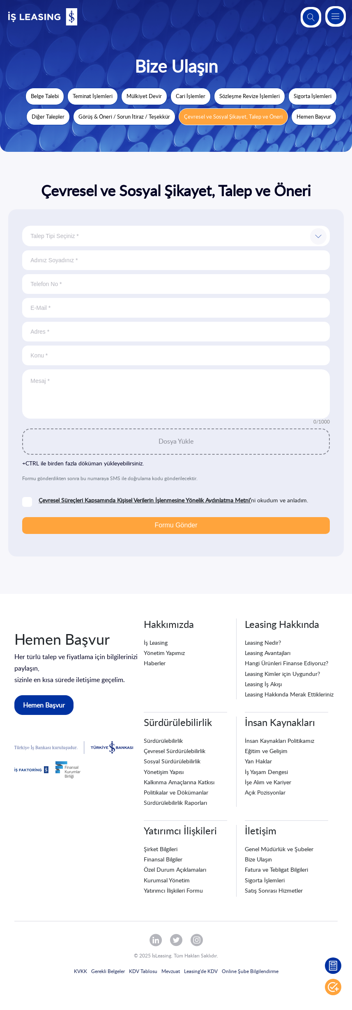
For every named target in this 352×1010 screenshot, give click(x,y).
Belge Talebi (45, 96)
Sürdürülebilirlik (163, 740)
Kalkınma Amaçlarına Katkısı (179, 782)
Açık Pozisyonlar (265, 792)
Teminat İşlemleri (93, 96)
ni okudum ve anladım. (173, 500)
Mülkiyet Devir (144, 96)
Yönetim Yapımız (164, 653)
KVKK (80, 971)
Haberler (155, 663)
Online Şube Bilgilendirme (250, 971)
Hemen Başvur (314, 116)
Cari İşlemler (190, 96)
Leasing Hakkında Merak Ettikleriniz (289, 694)
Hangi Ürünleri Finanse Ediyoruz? (286, 663)
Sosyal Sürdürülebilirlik (172, 761)
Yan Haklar (258, 761)
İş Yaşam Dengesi (266, 772)
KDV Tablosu (143, 971)
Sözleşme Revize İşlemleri (249, 96)
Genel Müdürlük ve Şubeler (279, 849)
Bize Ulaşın (258, 859)
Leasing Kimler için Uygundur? (282, 674)
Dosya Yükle (176, 441)
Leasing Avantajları (267, 653)
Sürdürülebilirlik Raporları (175, 802)
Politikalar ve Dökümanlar (176, 792)
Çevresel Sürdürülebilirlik (174, 751)
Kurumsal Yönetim (167, 880)
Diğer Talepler (48, 116)
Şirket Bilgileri (160, 849)
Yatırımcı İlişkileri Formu (173, 890)
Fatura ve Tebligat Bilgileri (276, 869)
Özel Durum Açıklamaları (175, 869)
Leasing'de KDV (201, 971)
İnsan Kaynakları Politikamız (279, 740)
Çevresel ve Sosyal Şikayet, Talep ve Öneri (233, 116)
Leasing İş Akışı (263, 684)
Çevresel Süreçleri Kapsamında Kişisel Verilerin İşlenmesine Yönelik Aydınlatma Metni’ (145, 500)
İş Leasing (156, 642)
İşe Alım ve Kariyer (268, 782)
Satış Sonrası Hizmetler (274, 890)
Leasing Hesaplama (333, 965)
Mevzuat (170, 971)
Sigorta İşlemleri (312, 96)
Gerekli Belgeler (108, 971)
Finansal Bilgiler (163, 859)
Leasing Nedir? (263, 642)
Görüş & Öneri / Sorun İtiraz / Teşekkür (124, 116)
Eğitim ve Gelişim (266, 751)
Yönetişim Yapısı (164, 772)
